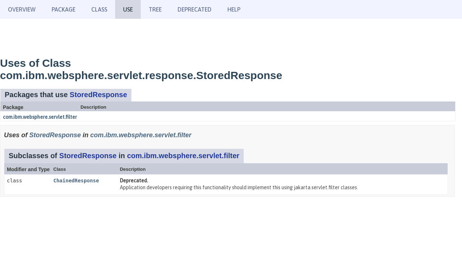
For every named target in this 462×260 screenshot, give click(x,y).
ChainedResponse (76, 180)
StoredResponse (98, 95)
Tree (155, 9)
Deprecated (195, 9)
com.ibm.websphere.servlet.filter (40, 117)
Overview (22, 9)
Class (99, 9)
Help (233, 9)
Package (63, 9)
